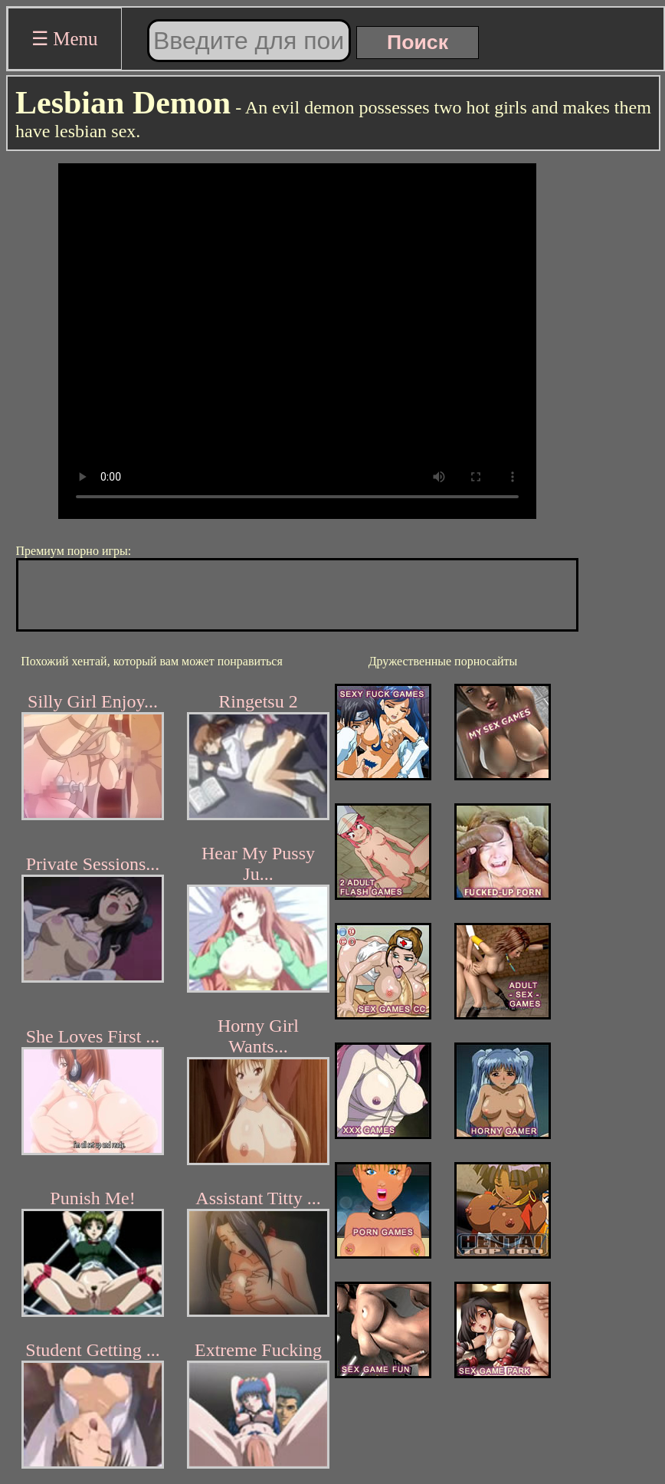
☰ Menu (64, 38)
